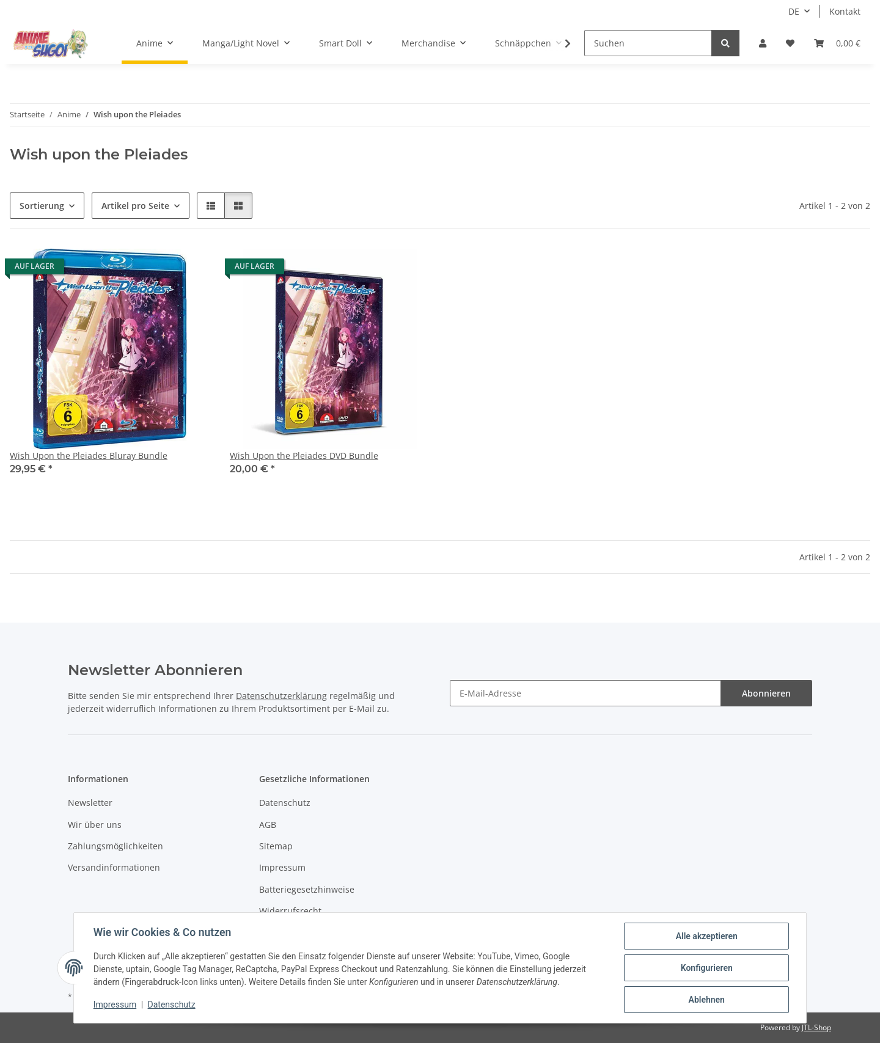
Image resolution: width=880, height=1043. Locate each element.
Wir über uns (95, 824)
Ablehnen (706, 1000)
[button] (762, 43)
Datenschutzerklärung (281, 695)
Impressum (115, 1005)
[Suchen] (648, 43)
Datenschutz (172, 1005)
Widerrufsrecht (290, 911)
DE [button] (793, 11)
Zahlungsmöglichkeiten (115, 846)
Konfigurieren (706, 968)
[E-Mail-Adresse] (585, 693)
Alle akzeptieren (706, 936)
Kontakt (844, 11)
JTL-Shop (816, 1027)
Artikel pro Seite (135, 205)
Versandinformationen (114, 867)
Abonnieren (766, 693)
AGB (267, 824)
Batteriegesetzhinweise (306, 889)
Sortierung (42, 205)
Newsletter (90, 802)
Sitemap (276, 846)
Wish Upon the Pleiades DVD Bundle (304, 455)
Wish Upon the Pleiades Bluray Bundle (88, 455)
